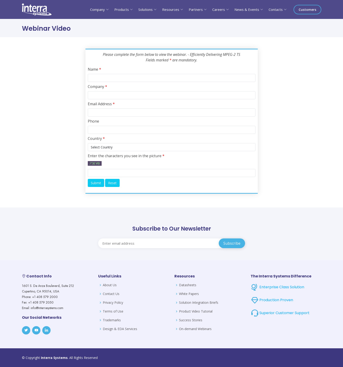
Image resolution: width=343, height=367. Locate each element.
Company (97, 86)
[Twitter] (26, 330)
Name (94, 69)
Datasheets (187, 285)
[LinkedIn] (46, 330)
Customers (307, 9)
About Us (110, 285)
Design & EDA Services (120, 329)
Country (96, 138)
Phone (93, 121)
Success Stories (190, 320)
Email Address (101, 103)
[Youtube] (36, 330)
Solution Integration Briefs (198, 302)
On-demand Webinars (195, 329)
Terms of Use (113, 311)
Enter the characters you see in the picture (126, 155)
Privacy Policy (113, 302)
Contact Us (111, 293)
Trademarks (112, 320)
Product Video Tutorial (195, 311)
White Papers (189, 293)
